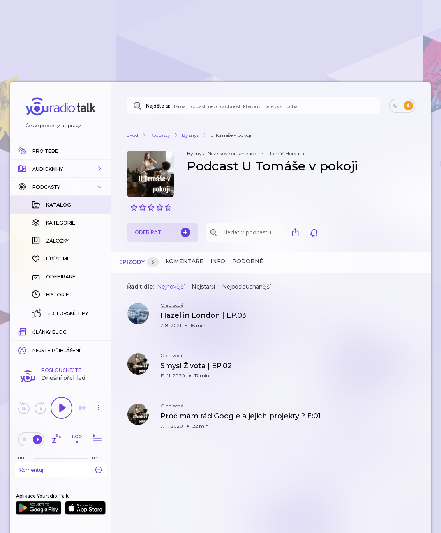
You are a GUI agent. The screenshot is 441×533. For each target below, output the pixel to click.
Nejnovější (171, 286)
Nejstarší (203, 286)
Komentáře (184, 261)
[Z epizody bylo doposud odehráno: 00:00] (23, 458)
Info (217, 261)
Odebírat (162, 232)
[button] (60, 169)
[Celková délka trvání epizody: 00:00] (98, 458)
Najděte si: (158, 106)
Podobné (247, 261)
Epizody (139, 262)
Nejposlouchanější (246, 286)
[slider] (34, 458)
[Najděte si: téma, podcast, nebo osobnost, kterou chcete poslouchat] (253, 105)
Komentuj (60, 469)
